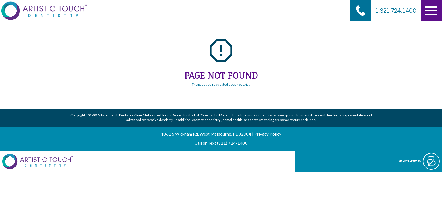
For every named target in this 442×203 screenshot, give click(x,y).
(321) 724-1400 (232, 142)
